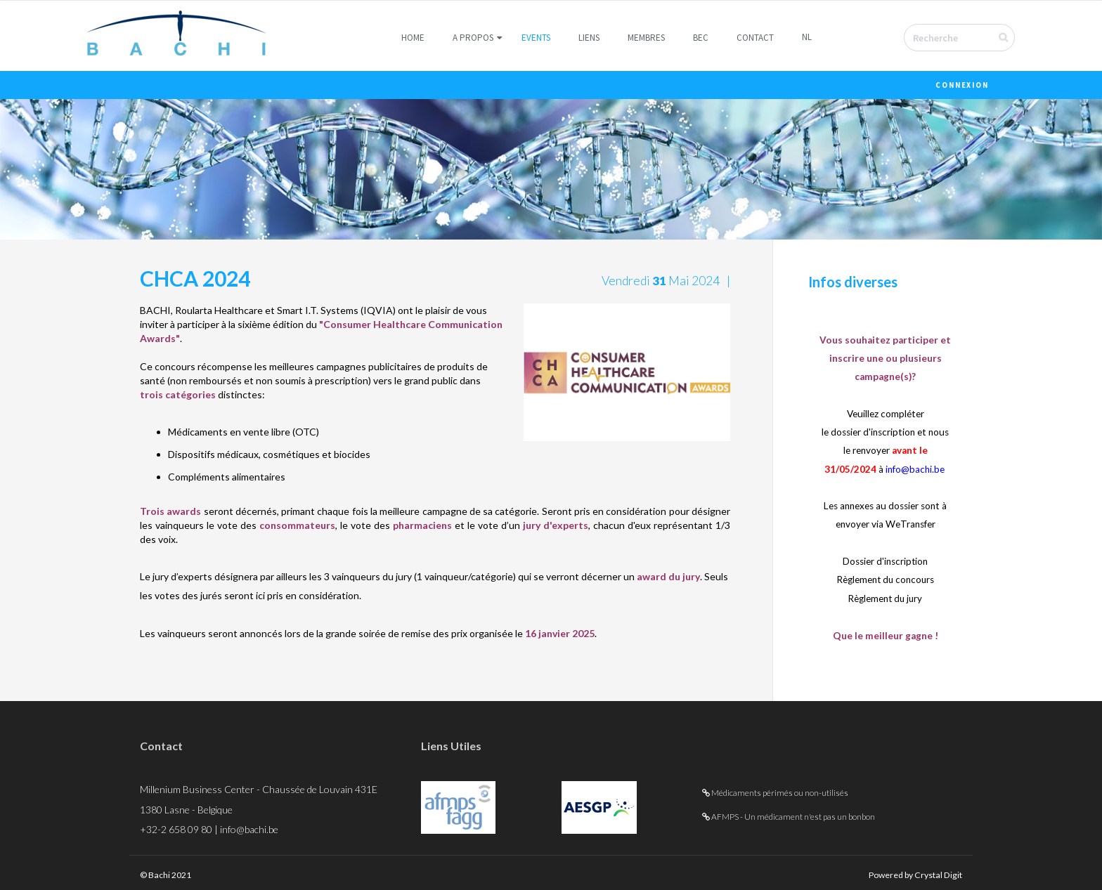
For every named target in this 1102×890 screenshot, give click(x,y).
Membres (646, 38)
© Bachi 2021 (169, 873)
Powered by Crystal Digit (907, 873)
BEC (700, 38)
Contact (755, 38)
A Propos (473, 38)
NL (807, 37)
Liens (588, 38)
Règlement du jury (885, 597)
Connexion (962, 85)
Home (412, 38)
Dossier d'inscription (885, 561)
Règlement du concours (885, 579)
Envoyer (1012, 37)
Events (535, 38)
